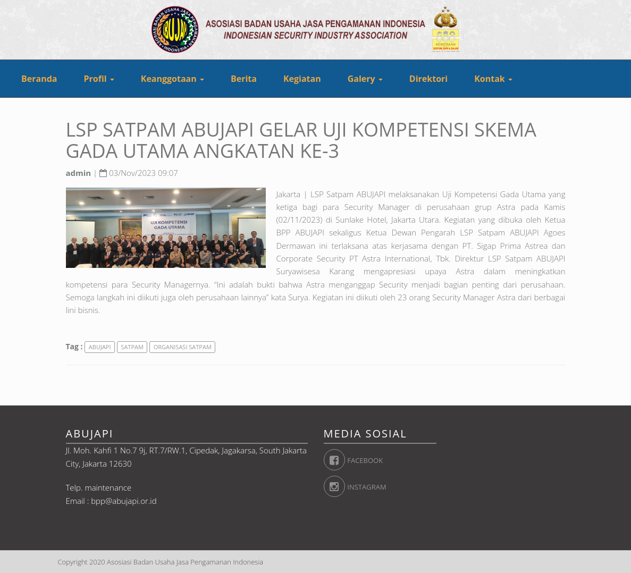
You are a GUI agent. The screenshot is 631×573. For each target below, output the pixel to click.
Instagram (334, 486)
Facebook (334, 460)
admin (78, 172)
